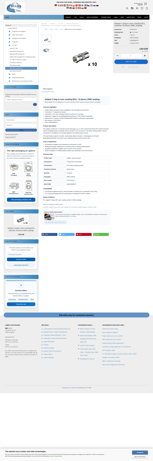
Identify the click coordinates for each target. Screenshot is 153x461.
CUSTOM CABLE (106, 17)
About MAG (131, 17)
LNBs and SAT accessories (17, 54)
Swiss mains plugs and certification (113, 365)
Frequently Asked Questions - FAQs (55, 335)
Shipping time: (118, 32)
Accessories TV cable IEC (17, 51)
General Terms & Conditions (52, 351)
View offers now (21, 304)
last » (61, 29)
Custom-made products (87, 345)
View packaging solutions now (21, 199)
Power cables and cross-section (112, 336)
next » (56, 29)
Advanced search (21, 265)
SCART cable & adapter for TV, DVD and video (22, 57)
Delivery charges (49, 348)
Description (48, 89)
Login (21, 130)
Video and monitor (15, 35)
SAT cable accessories (16, 68)
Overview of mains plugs (110, 329)
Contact (68, 17)
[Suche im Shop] (21, 254)
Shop (146, 17)
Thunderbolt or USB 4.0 (87, 359)
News (139, 17)
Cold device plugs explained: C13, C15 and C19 (116, 347)
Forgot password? (10, 137)
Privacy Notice (58, 456)
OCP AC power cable (108, 350)
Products (8, 25)
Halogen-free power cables (110, 357)
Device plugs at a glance (110, 332)
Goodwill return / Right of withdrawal (55, 332)
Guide (82, 17)
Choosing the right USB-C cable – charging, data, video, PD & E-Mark (89, 352)
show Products (12, 28)
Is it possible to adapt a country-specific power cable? (119, 354)
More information (139, 457)
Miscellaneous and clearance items (20, 81)
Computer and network (17, 31)
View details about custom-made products (55, 222)
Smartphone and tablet (17, 38)
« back (51, 29)
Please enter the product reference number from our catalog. (20, 95)
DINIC (116, 17)
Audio (11, 74)
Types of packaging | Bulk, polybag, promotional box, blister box (88, 339)
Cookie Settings (48, 357)
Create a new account (11, 134)
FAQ (75, 17)
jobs (122, 17)
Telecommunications (16, 77)
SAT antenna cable (15, 65)
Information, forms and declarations (55, 338)
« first (45, 29)
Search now (21, 259)
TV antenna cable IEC (16, 62)
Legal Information (49, 341)
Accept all (140, 452)
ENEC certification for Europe (111, 361)
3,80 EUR (21, 234)
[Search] (127, 8)
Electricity (13, 42)
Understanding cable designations (113, 343)
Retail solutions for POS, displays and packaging (87, 330)
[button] (132, 8)
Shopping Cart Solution (69, 388)
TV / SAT (12, 45)
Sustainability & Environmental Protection (57, 329)
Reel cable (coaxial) (15, 71)
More (7, 17)
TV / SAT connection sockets (18, 59)
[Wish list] (142, 8)
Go (35, 104)
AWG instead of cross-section (111, 339)
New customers (92, 17)
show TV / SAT (14, 48)
